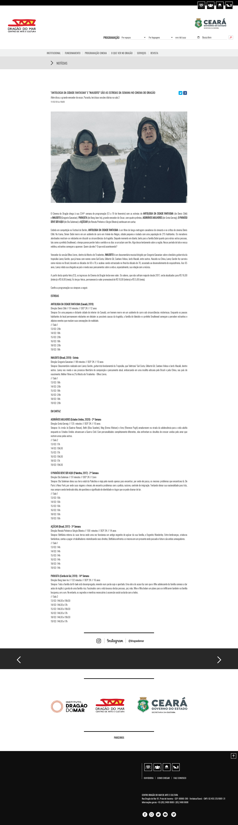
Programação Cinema (96, 53)
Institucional (53, 53)
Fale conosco (180, 778)
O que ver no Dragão (122, 53)
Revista (154, 53)
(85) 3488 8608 (182, 802)
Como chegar (163, 778)
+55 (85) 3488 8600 (166, 802)
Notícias (62, 63)
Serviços (141, 53)
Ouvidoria (148, 778)
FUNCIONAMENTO (72, 53)
